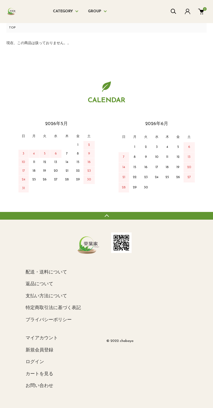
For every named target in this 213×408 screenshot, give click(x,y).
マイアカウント (42, 338)
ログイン (35, 362)
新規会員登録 (39, 350)
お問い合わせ (39, 385)
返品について (39, 284)
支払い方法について (46, 296)
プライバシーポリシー (49, 320)
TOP (12, 27)
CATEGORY (63, 11)
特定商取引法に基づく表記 (53, 307)
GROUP (94, 11)
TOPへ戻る (106, 216)
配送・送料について (46, 272)
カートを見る (39, 374)
